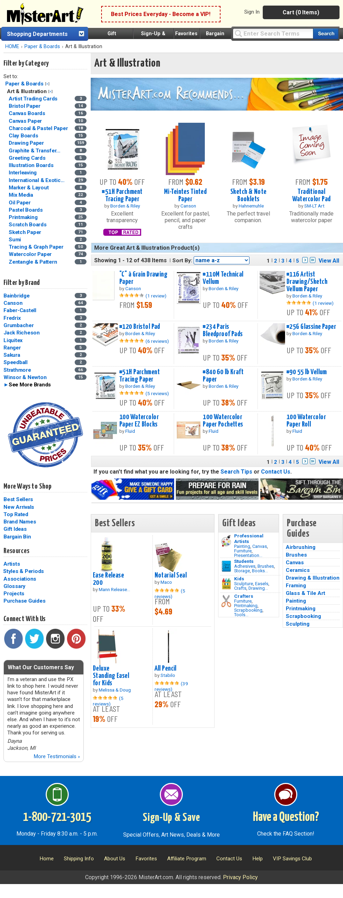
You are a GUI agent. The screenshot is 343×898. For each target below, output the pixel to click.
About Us (114, 858)
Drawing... (258, 588)
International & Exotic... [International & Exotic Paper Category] (37, 180)
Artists (11, 564)
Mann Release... (114, 589)
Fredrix (12, 318)
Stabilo (168, 675)
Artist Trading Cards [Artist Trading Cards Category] (34, 99)
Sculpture (243, 583)
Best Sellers (18, 499)
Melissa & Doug (115, 690)
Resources (16, 551)
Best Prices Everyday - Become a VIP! (160, 14)
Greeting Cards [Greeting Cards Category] (28, 158)
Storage (242, 570)
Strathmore (17, 370)
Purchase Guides (24, 601)
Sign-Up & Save (171, 817)
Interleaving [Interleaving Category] (23, 172)
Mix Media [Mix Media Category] (22, 195)
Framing (296, 585)
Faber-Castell (19, 310)
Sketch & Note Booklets (248, 195)
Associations (19, 579)
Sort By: (182, 260)
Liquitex (13, 340)
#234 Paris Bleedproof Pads (223, 330)
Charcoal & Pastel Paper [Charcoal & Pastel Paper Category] (39, 128)
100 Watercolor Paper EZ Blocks (139, 421)
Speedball (15, 362)
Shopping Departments (37, 34)
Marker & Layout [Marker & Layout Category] (29, 187)
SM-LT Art (314, 206)
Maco (166, 582)
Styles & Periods (23, 571)
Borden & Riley (125, 206)
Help (257, 858)
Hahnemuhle (251, 206)
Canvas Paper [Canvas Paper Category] (26, 121)
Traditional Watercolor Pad (311, 195)
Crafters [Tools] (243, 596)
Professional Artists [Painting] (248, 538)
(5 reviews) (157, 393)
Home (46, 858)
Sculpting (298, 624)
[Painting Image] (226, 541)
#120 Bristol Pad (139, 326)
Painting (242, 546)
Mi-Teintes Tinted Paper (185, 195)
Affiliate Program (186, 858)
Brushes (266, 566)
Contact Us (275, 471)
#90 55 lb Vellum (306, 372)
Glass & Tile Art (305, 593)
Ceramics (298, 570)
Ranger (12, 348)
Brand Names (19, 522)
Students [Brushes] (244, 561)
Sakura (11, 355)
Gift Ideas (15, 529)
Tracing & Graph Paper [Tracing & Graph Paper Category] (37, 247)
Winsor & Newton (24, 377)
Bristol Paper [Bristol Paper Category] (25, 106)
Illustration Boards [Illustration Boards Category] (32, 165)
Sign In (252, 12)
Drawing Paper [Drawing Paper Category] (27, 143)
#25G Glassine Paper (311, 326)
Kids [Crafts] (239, 578)
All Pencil (166, 668)
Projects (13, 593)
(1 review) (156, 296)
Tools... (241, 614)
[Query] (273, 33)
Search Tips (236, 471)
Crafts (240, 588)
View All (329, 260)
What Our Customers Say (41, 667)
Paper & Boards (42, 47)
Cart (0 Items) (301, 12)
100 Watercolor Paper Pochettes (223, 421)
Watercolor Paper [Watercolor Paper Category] (31, 254)
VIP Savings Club (292, 858)
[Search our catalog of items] (325, 33)
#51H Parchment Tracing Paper (122, 195)
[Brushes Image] (226, 566)
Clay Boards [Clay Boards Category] (24, 136)
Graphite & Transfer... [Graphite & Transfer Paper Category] (35, 151)
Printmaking (246, 605)
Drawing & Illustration (313, 578)
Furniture (243, 550)
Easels (261, 583)
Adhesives (244, 566)
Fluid (130, 431)
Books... (260, 570)
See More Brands (30, 385)
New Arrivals (18, 507)
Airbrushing (300, 547)
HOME (12, 47)
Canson (13, 303)
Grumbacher (18, 325)
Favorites (186, 34)
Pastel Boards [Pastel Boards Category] (26, 210)
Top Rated (15, 514)
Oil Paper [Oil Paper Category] (20, 202)
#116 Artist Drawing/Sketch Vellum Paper (306, 282)
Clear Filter (47, 83)
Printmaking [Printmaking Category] (24, 217)
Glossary (14, 586)
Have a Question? (286, 817)
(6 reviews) (157, 341)
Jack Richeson (21, 333)
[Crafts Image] (226, 584)
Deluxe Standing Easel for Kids (111, 676)
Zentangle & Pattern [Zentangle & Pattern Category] (33, 262)
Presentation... (248, 555)
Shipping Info (79, 858)
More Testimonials (56, 756)
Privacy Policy (240, 877)
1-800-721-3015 (57, 817)
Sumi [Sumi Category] (15, 239)
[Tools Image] (226, 601)
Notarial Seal (171, 575)
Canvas (259, 546)
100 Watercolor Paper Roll (306, 421)
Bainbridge (16, 296)
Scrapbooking (248, 610)
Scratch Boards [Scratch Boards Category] (28, 224)
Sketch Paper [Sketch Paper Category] (26, 232)
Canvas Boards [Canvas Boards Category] (28, 113)
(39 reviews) (171, 686)
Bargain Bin (17, 537)
